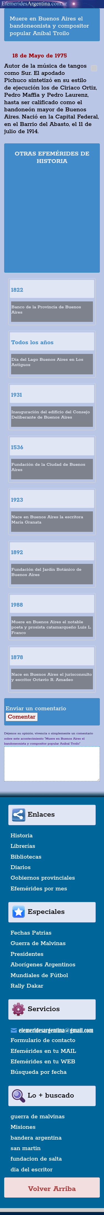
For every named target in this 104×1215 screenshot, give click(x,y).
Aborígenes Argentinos (43, 965)
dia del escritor (31, 1170)
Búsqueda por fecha (39, 1072)
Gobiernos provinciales (43, 878)
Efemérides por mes (39, 889)
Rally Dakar (27, 986)
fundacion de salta (36, 1159)
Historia (22, 836)
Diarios (21, 867)
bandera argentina (36, 1138)
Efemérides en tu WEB (43, 1062)
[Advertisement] (52, 219)
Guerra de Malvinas (38, 943)
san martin (26, 1148)
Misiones (23, 1127)
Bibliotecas (26, 857)
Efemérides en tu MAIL (43, 1051)
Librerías (23, 846)
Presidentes (27, 954)
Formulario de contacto (43, 1040)
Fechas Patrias (31, 933)
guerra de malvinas (38, 1117)
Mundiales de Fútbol (39, 975)
